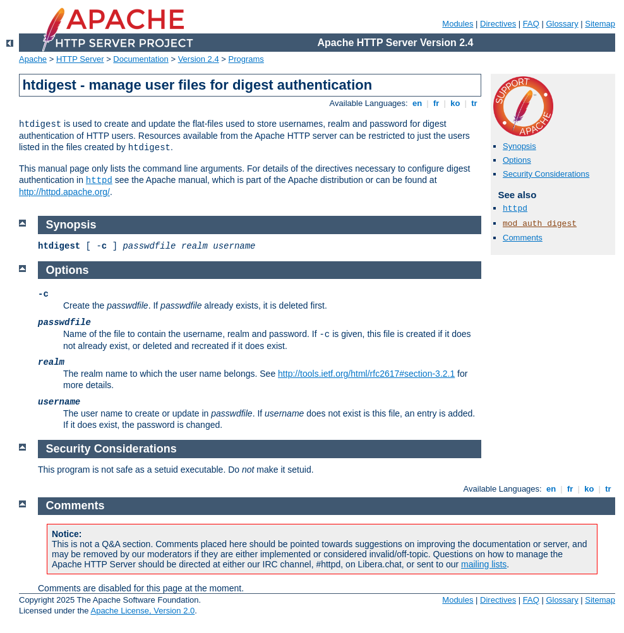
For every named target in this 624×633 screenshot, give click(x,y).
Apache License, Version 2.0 (142, 610)
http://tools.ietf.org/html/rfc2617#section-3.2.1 (366, 374)
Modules (457, 23)
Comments (523, 237)
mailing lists (484, 564)
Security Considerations (546, 174)
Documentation (140, 59)
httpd (99, 180)
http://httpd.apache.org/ (64, 192)
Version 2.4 (198, 59)
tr (474, 103)
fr (436, 103)
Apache (33, 59)
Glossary (562, 23)
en (417, 103)
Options (517, 160)
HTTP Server (80, 59)
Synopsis (519, 146)
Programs (246, 59)
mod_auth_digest (540, 223)
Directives (498, 23)
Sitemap (600, 23)
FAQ (531, 23)
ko (455, 103)
